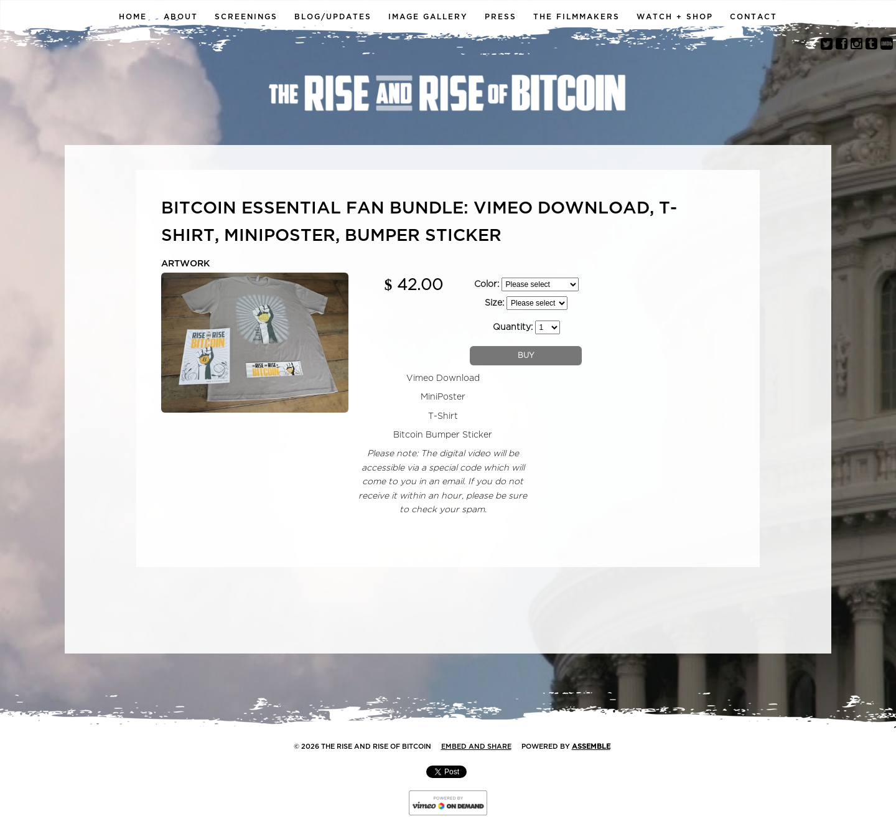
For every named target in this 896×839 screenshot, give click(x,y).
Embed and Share (476, 746)
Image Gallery (428, 17)
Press (500, 17)
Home (133, 17)
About (181, 17)
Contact (753, 17)
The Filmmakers (576, 17)
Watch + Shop (675, 17)
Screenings (246, 17)
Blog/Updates (332, 17)
